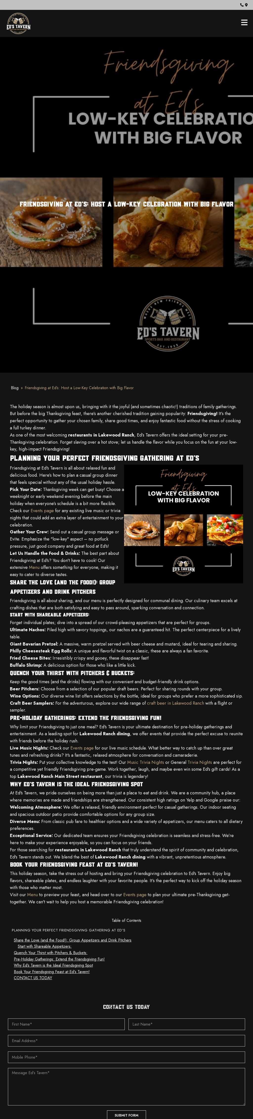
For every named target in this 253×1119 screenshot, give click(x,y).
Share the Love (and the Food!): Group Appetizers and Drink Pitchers (72, 940)
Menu (34, 567)
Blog (15, 388)
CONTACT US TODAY (33, 978)
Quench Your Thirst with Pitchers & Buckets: (50, 953)
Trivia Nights (199, 762)
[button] (242, 5)
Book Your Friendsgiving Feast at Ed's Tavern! (52, 972)
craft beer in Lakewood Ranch (175, 703)
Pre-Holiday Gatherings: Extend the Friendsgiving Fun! (59, 959)
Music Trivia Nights (145, 762)
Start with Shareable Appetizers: (45, 946)
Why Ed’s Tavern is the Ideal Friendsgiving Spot (53, 965)
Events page (41, 510)
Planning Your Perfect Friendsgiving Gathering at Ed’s (69, 930)
